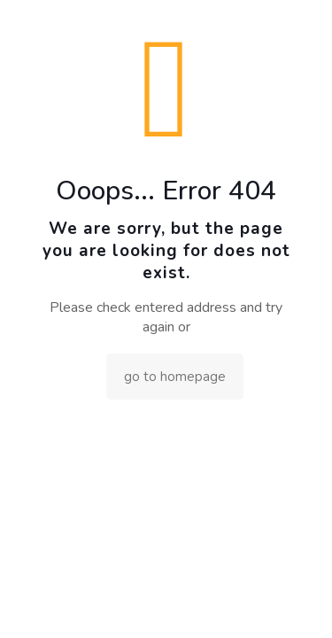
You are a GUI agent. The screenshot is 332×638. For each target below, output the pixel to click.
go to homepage (175, 376)
